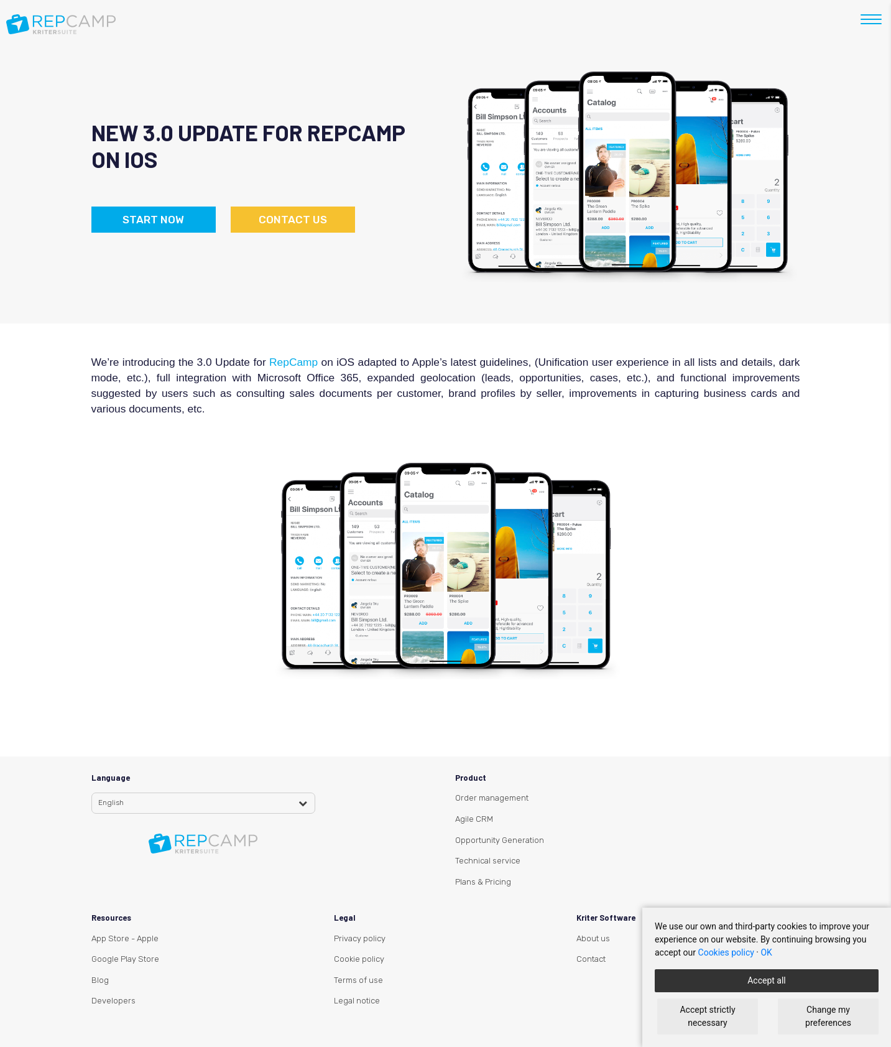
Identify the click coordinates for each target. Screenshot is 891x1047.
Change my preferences (828, 1016)
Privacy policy (359, 938)
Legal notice (357, 1000)
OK (766, 952)
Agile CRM (474, 819)
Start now (153, 219)
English (111, 802)
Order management (492, 798)
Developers (113, 1000)
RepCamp (295, 362)
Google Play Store (125, 959)
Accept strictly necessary (707, 1016)
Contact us (293, 219)
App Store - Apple (125, 938)
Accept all (766, 980)
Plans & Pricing (483, 881)
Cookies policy (726, 952)
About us (593, 938)
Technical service (487, 860)
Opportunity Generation (499, 840)
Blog (100, 980)
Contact (591, 959)
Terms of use (358, 980)
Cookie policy (359, 959)
